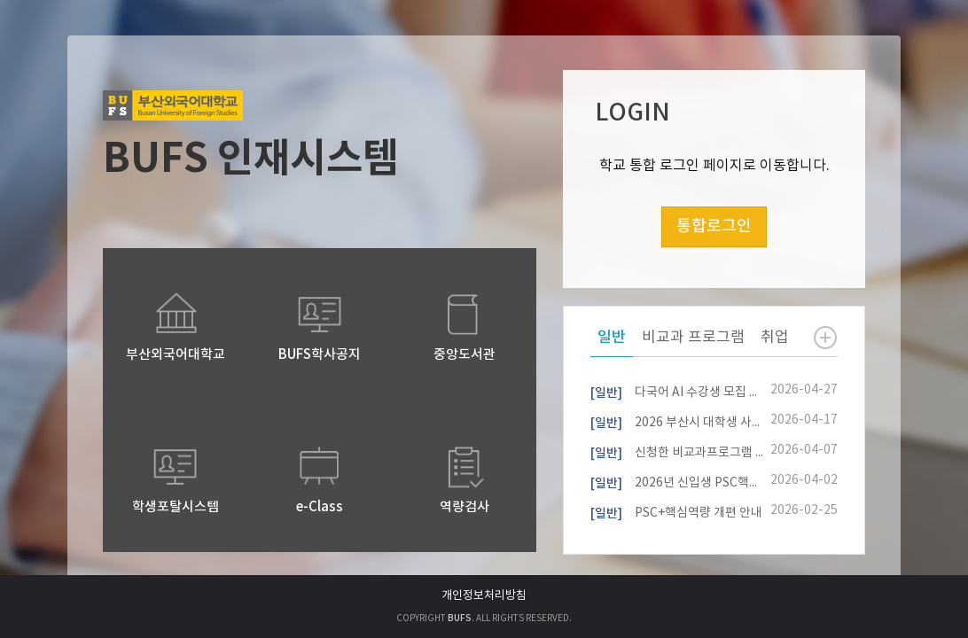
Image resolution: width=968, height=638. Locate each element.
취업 (775, 337)
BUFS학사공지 (319, 354)
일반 (611, 337)
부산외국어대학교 (175, 354)
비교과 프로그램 (693, 337)
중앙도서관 (464, 354)
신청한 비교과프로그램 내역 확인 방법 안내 (676, 451)
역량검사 (464, 507)
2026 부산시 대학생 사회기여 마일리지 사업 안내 (676, 421)
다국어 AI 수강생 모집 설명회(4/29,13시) (676, 390)
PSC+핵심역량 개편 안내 (676, 511)
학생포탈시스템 (175, 507)
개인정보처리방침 (484, 596)
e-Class (319, 507)
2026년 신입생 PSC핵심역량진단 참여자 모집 (676, 481)
